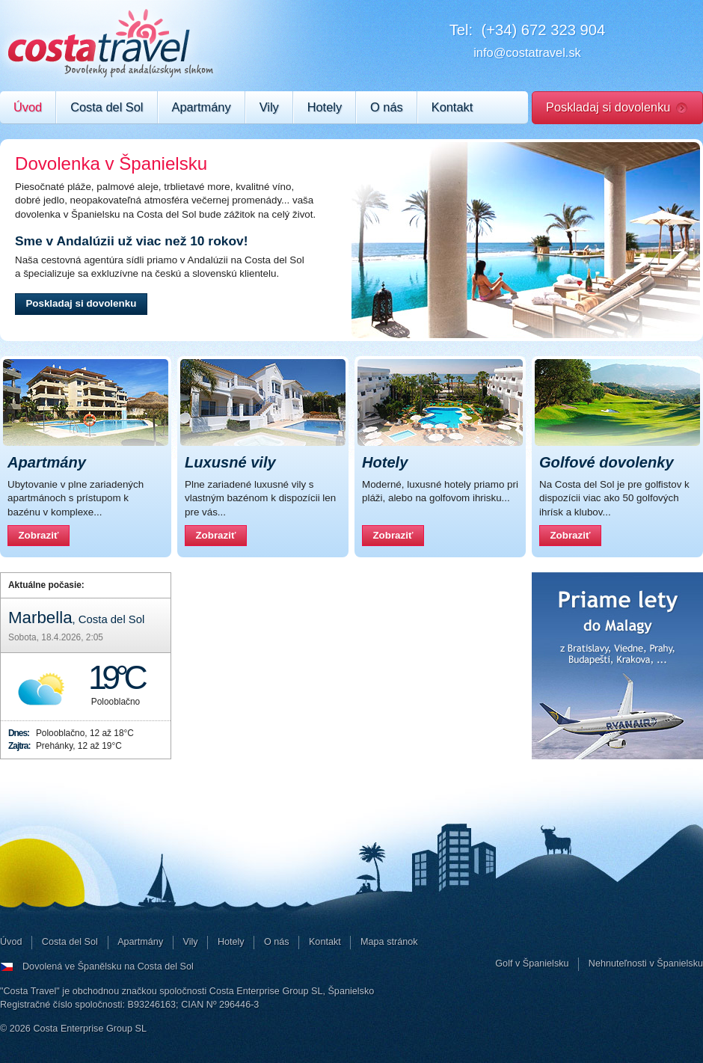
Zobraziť (43, 537)
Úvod (27, 107)
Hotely (324, 107)
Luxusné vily (230, 462)
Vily (269, 107)
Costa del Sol (106, 107)
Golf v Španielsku (531, 963)
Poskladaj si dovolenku (608, 107)
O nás (386, 107)
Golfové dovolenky (606, 462)
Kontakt (452, 107)
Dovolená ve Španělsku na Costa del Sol (108, 966)
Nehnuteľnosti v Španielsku (646, 963)
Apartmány (201, 107)
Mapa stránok (389, 942)
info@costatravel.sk (527, 52)
